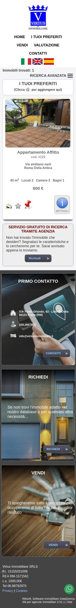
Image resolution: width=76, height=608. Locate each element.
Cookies (22, 590)
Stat (69, 602)
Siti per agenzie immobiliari (39, 602)
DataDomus (67, 598)
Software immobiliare (45, 598)
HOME (19, 37)
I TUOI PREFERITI (46, 37)
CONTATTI (38, 53)
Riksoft (26, 598)
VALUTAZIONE (46, 45)
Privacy (7, 590)
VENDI (22, 45)
